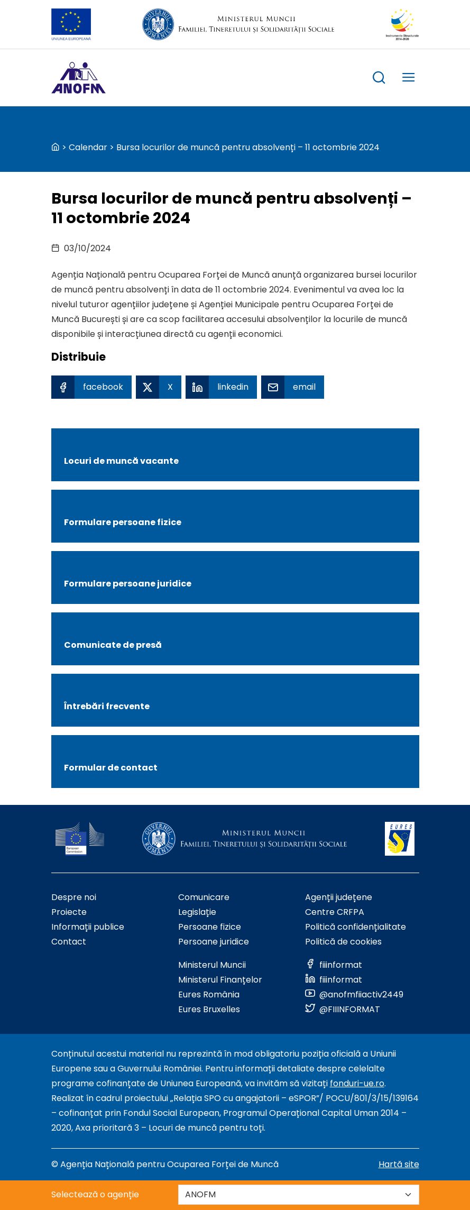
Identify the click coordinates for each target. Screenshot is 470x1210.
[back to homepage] (55, 147)
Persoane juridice (213, 942)
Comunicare (203, 897)
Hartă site (399, 1164)
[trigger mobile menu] (408, 79)
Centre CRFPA (334, 912)
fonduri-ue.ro (357, 1083)
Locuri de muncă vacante (121, 461)
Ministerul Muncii (212, 965)
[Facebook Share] (91, 387)
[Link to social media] (333, 965)
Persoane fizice (209, 927)
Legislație (197, 912)
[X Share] (158, 387)
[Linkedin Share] (221, 387)
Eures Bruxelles (209, 1009)
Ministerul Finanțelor (220, 980)
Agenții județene (338, 897)
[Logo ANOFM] (78, 78)
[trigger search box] (379, 79)
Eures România (208, 994)
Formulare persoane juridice (127, 584)
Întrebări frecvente (107, 706)
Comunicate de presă (113, 645)
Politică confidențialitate (355, 927)
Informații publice (87, 927)
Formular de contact (111, 768)
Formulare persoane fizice (122, 522)
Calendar (88, 147)
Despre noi (73, 897)
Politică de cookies (343, 942)
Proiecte (69, 912)
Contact (68, 942)
